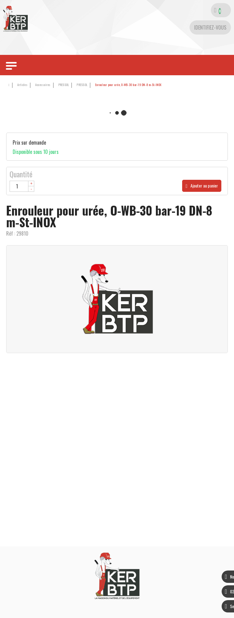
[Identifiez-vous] (210, 27)
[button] (127, 85)
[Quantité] (22, 186)
